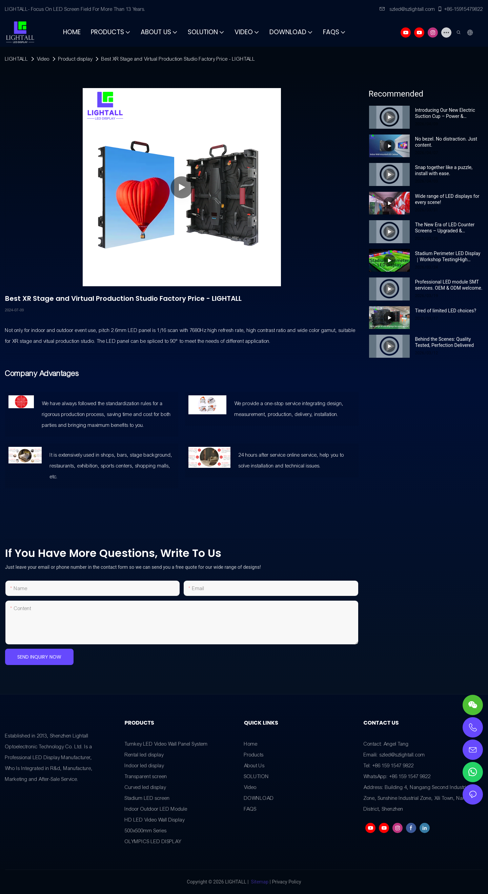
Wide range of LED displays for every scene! (447, 199)
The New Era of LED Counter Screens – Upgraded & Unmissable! (445, 228)
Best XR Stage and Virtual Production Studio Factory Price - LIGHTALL (178, 59)
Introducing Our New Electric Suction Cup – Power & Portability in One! (445, 113)
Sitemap (259, 882)
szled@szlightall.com (407, 9)
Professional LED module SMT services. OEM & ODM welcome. (449, 285)
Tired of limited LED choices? (445, 310)
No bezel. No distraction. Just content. (446, 142)
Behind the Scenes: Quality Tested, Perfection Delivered (444, 342)
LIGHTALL (16, 59)
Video (43, 59)
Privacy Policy (286, 882)
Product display (75, 59)
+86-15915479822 (460, 9)
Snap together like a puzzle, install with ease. (443, 170)
